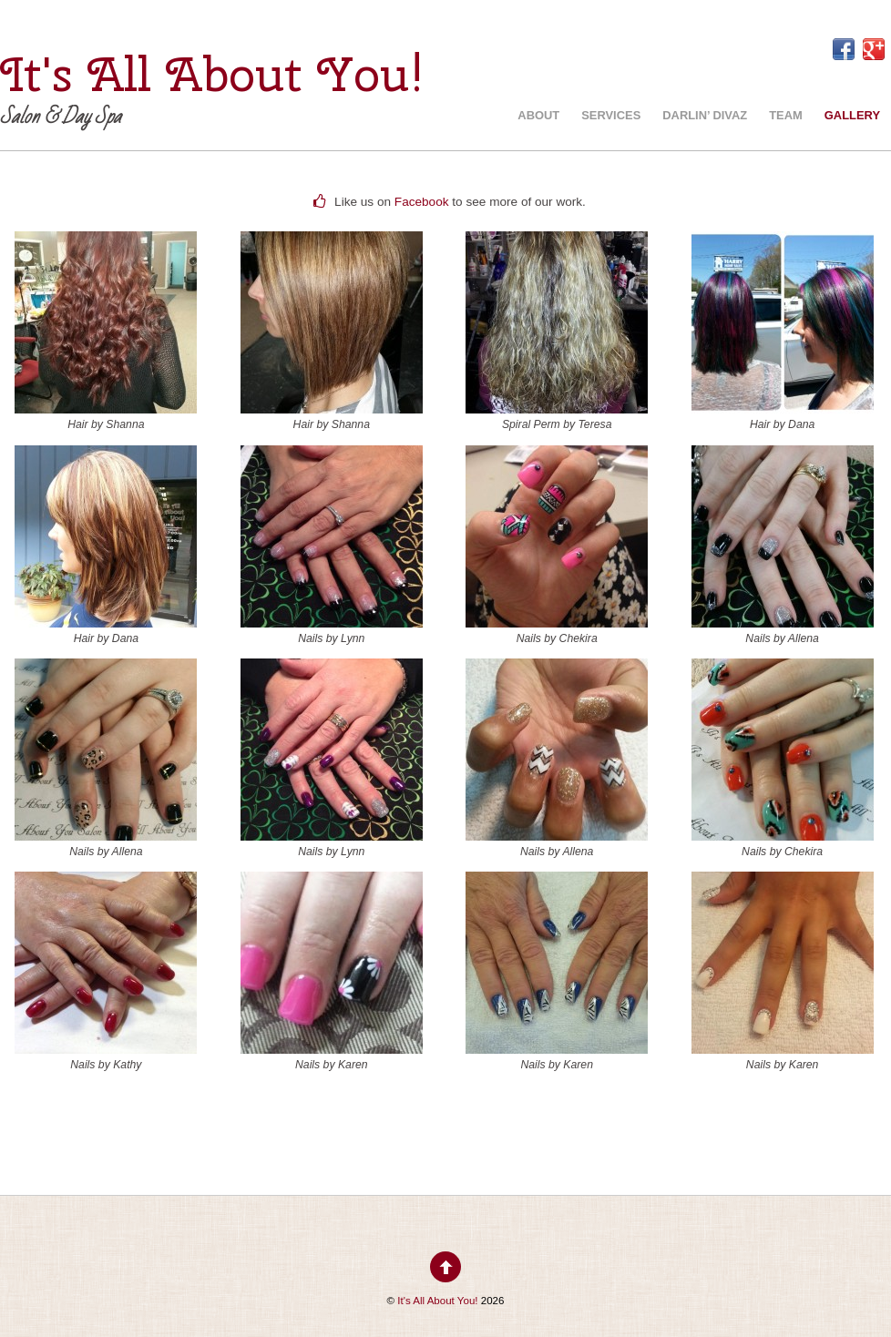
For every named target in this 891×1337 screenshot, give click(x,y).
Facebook (421, 202)
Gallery (852, 115)
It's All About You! (437, 1300)
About (538, 115)
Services (610, 115)
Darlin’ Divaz (704, 115)
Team (786, 115)
